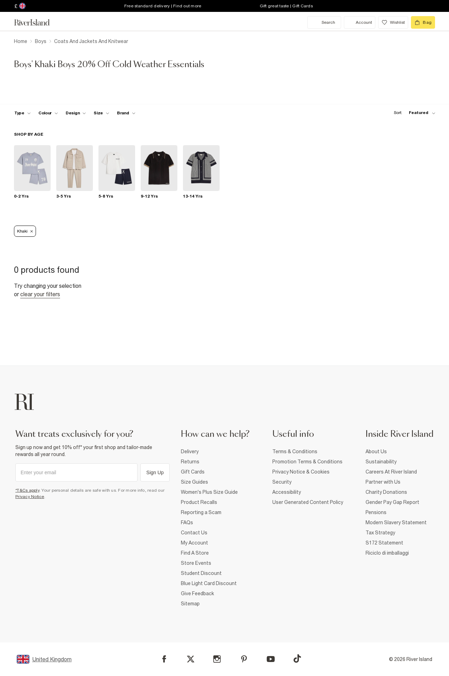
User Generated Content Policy (307, 502)
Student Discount (201, 573)
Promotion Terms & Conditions (307, 461)
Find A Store (195, 553)
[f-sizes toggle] (101, 113)
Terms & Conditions (294, 451)
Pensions (376, 512)
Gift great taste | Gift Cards (286, 5)
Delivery (190, 451)
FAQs (187, 522)
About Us (376, 451)
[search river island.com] (324, 22)
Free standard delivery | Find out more (162, 5)
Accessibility (286, 492)
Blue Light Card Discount (209, 583)
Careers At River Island (391, 472)
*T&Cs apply (27, 490)
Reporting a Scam (201, 512)
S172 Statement (384, 543)
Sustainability (381, 461)
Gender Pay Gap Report (392, 502)
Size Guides (194, 482)
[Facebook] (164, 659)
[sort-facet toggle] (413, 112)
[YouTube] (270, 659)
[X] (190, 659)
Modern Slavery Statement (396, 522)
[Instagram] (217, 659)
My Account (194, 543)
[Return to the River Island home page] (37, 22)
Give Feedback (197, 593)
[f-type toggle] (22, 113)
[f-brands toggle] (126, 113)
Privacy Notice (29, 496)
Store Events (196, 563)
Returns (190, 461)
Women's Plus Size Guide (209, 492)
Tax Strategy (380, 532)
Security (282, 482)
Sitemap (190, 603)
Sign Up (155, 472)
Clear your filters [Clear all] (40, 294)
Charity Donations (386, 492)
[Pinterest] (244, 659)
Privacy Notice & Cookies (301, 472)
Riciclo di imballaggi (387, 553)
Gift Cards (193, 472)
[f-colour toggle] (48, 113)
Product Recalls (199, 502)
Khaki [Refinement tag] (25, 231)
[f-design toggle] (75, 113)
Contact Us (194, 532)
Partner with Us (383, 482)
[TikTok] (297, 658)
